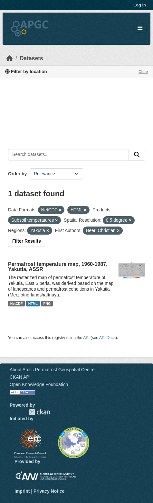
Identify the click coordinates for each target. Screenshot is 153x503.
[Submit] (137, 154)
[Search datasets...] (68, 154)
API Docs (107, 337)
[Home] (9, 58)
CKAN (39, 412)
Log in (139, 5)
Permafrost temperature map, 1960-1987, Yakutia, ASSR (58, 266)
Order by (17, 173)
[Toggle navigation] (140, 28)
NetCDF (16, 303)
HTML (33, 303)
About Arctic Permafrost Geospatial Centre (52, 369)
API (86, 337)
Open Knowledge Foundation (39, 384)
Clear (143, 72)
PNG (47, 303)
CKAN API (20, 377)
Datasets (31, 58)
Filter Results (26, 241)
